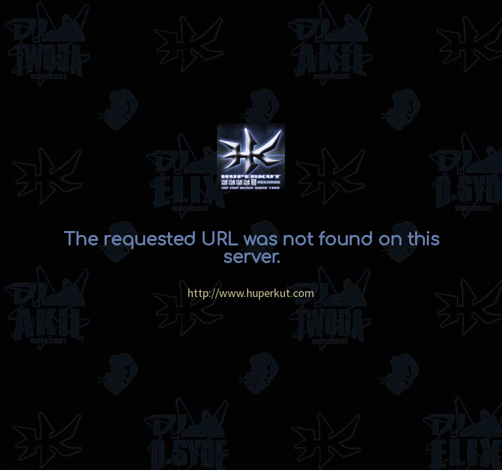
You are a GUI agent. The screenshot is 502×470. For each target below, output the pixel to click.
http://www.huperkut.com (251, 292)
